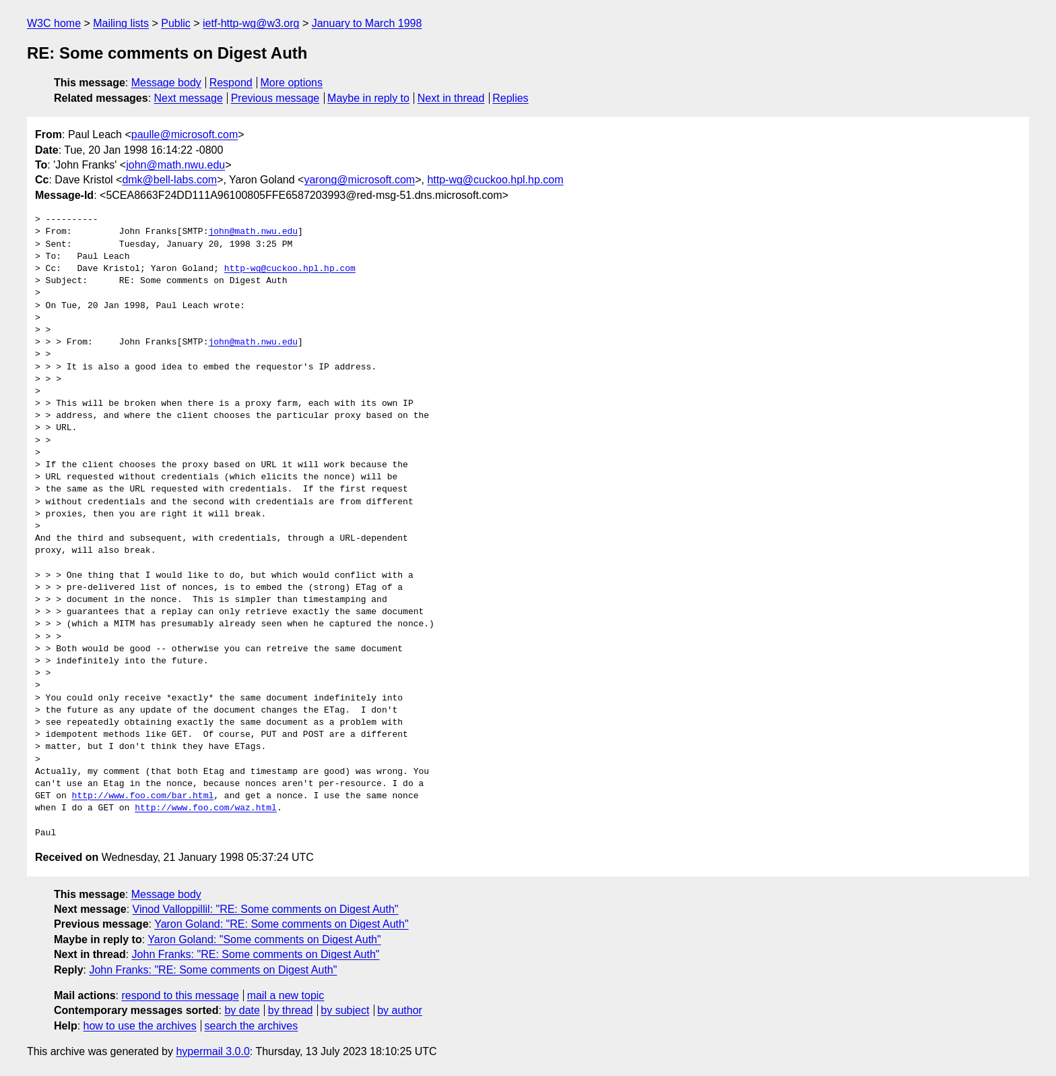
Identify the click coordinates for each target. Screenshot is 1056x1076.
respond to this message (179, 995)
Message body (166, 82)
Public (176, 23)
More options (292, 82)
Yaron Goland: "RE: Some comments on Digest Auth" (281, 924)
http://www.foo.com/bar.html (143, 796)
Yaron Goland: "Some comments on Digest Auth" (264, 939)
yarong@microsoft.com (359, 179)
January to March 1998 (367, 23)
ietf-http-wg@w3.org (251, 23)
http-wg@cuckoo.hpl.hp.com (495, 179)
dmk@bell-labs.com (169, 179)
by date (241, 1010)
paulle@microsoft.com (184, 134)
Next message (188, 98)
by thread (290, 1010)
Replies (510, 98)
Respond (231, 82)
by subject (345, 1010)
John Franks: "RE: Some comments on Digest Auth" (256, 954)
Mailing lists (121, 23)
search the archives (251, 1026)
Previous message (275, 98)
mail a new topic (286, 995)
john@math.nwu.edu (175, 165)
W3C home (54, 23)
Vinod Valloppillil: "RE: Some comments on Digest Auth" (266, 909)
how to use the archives (140, 1026)
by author (399, 1010)
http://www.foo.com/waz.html (206, 808)
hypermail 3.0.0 (212, 1051)
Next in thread (451, 98)
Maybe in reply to (368, 98)
